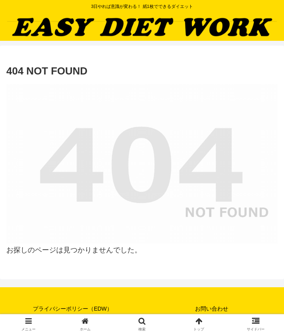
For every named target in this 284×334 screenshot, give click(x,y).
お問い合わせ (211, 308)
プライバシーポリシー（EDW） (72, 308)
